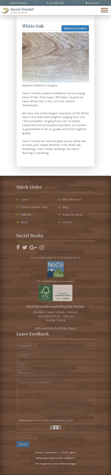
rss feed (63, 452)
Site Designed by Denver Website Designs (55, 463)
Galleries (24, 214)
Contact (65, 222)
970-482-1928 (55, 3)
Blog (63, 207)
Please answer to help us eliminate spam (44, 420)
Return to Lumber (75, 28)
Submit (23, 444)
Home (22, 199)
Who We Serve (69, 199)
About (22, 222)
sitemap (39, 452)
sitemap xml (51, 452)
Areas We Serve (70, 214)
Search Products (18, 3)
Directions (92, 3)
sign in (73, 452)
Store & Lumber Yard (31, 207)
